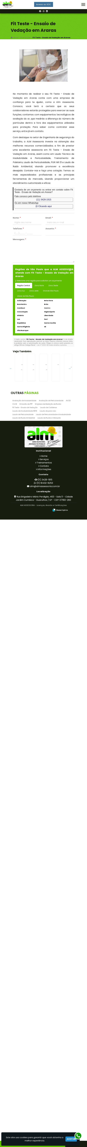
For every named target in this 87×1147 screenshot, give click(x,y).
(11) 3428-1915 (43, 199)
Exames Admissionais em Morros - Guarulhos (28, 1007)
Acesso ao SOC (43, 4)
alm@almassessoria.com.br (45, 1113)
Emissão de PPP (26, 1031)
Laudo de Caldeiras (48, 1035)
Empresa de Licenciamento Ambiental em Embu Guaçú (28, 423)
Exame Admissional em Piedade (28, 530)
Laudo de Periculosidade (22, 1042)
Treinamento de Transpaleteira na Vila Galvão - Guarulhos (28, 752)
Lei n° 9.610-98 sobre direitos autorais (52, 345)
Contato (44, 1093)
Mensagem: (19, 239)
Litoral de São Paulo (25, 296)
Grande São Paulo (50, 291)
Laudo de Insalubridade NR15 (24, 1038)
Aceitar (71, 1139)
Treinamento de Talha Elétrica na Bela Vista (28, 714)
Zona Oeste (53, 285)
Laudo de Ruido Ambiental (23, 1045)
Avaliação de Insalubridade (24, 1028)
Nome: (17, 217)
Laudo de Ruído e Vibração (49, 1045)
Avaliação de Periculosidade (51, 1028)
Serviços (44, 1086)
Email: (49, 217)
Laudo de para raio (48, 1038)
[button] (83, 4)
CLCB (14, 1031)
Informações (44, 1096)
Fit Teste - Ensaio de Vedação (25, 1035)
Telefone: (18, 228)
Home (44, 1083)
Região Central (23, 285)
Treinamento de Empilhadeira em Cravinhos (28, 679)
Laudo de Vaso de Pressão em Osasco (28, 824)
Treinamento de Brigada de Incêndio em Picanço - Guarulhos (28, 936)
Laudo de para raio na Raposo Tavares (28, 971)
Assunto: (50, 228)
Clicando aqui (44, 206)
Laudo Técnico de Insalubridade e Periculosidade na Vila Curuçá (28, 863)
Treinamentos (44, 1090)
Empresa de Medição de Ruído (48, 1031)
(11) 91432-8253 (45, 1110)
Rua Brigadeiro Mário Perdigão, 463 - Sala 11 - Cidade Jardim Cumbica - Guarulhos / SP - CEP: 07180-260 (44, 1126)
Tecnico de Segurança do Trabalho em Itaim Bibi (28, 458)
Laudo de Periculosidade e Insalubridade (53, 1042)
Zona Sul (21, 291)
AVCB (68, 1028)
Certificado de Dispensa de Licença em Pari (28, 384)
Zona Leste (33, 291)
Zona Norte (39, 285)
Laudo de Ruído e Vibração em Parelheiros (28, 787)
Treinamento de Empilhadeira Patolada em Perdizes (28, 605)
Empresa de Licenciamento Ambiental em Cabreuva (28, 899)
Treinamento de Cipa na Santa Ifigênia (28, 567)
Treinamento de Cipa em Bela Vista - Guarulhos (28, 495)
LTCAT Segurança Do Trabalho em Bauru (28, 640)
